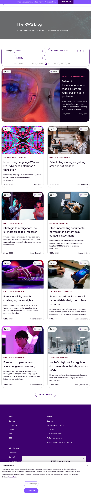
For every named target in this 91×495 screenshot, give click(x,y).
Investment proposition (55, 421)
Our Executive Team (54, 429)
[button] (7, 3)
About (11, 429)
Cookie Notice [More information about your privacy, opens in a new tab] (13, 477)
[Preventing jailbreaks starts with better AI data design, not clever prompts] (69, 270)
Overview (50, 417)
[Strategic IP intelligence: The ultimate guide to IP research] (23, 201)
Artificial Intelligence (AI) (73, 72)
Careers (12, 417)
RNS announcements (54, 434)
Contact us (13, 421)
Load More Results (45, 390)
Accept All (31, 490)
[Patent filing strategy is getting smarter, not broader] (69, 136)
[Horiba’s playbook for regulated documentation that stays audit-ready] (69, 336)
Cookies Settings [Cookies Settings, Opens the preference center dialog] (31, 484)
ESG (10, 434)
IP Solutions (13, 461)
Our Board (50, 425)
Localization (13, 448)
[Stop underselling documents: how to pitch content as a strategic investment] (69, 201)
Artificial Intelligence (16, 457)
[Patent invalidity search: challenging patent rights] (23, 270)
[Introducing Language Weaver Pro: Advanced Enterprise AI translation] (23, 136)
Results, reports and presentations (59, 438)
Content (12, 453)
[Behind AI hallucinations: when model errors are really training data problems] (31, 91)
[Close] (87, 465)
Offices (11, 425)
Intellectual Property (59, 153)
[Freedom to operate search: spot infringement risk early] (23, 336)
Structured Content (58, 219)
